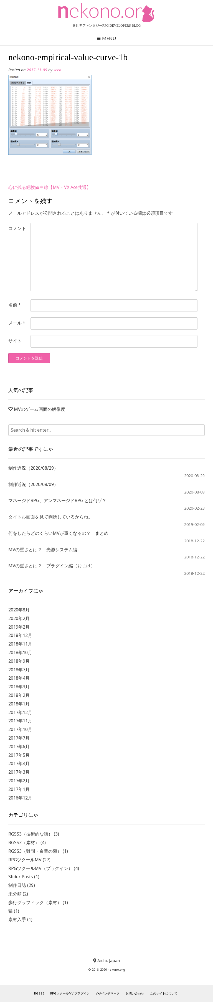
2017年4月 (19, 763)
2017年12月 (20, 712)
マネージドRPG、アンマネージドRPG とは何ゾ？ (57, 500)
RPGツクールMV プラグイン (70, 993)
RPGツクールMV (25, 860)
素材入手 (17, 919)
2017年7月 (19, 738)
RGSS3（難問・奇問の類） (35, 851)
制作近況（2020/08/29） (33, 468)
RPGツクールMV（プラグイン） (40, 868)
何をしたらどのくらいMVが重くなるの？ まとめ (58, 533)
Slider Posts (20, 877)
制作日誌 (17, 885)
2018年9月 (19, 661)
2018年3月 (19, 687)
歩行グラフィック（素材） (35, 902)
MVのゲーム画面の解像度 (39, 409)
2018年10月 (20, 652)
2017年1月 (19, 789)
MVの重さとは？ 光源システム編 (42, 549)
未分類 (15, 894)
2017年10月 (20, 729)
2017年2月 (19, 781)
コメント (17, 228)
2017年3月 (19, 772)
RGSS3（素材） (23, 842)
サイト (15, 341)
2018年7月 (19, 670)
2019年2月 (19, 627)
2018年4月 (19, 678)
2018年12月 (20, 635)
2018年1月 (19, 704)
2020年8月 (19, 610)
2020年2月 (19, 618)
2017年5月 (19, 755)
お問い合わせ (135, 993)
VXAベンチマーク (108, 993)
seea (57, 69)
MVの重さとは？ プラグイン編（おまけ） (51, 566)
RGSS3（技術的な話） (30, 834)
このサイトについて (164, 993)
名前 (14, 305)
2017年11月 (20, 721)
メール (16, 323)
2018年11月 (20, 644)
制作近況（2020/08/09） (33, 484)
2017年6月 (19, 746)
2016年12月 (20, 798)
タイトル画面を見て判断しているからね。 (50, 517)
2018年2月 (19, 695)
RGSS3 (39, 993)
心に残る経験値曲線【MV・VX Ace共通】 (49, 187)
